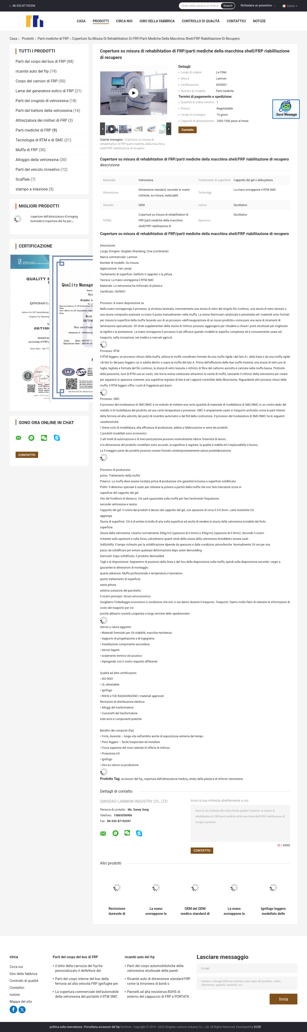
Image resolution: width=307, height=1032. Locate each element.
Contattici (236, 21)
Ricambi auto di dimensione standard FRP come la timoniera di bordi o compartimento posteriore (158, 982)
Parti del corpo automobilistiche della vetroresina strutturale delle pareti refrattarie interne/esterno (155, 969)
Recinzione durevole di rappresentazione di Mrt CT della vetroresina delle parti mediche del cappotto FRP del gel (117, 911)
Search (227, 5)
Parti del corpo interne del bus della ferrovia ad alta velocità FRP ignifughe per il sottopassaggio (86, 982)
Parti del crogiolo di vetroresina (42, 100)
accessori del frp (131, 779)
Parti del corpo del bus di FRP (41, 61)
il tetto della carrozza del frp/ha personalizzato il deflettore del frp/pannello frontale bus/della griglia (83, 969)
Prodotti (101, 21)
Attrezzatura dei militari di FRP (41, 120)
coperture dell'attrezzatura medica (166, 779)
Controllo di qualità (200, 21)
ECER (257, 1027)
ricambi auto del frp (32, 71)
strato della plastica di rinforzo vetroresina (216, 779)
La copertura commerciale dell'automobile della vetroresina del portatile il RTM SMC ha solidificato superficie (87, 995)
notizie (259, 21)
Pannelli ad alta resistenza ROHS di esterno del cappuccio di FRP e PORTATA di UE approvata (158, 995)
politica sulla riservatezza (66, 1027)
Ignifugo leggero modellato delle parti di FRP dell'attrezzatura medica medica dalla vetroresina (273, 911)
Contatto (188, 130)
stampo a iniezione (32, 189)
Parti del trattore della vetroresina (44, 110)
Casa (81, 21)
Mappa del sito (21, 1001)
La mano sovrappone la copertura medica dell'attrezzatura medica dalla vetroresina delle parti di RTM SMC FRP (234, 911)
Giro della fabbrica (157, 21)
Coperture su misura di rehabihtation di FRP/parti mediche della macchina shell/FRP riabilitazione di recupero (132, 144)
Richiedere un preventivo (256, 5)
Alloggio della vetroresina (37, 159)
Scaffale (23, 179)
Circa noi (124, 21)
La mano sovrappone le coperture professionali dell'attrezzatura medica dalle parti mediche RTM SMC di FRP (156, 911)
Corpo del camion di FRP (37, 81)
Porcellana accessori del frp (102, 1027)
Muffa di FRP (27, 150)
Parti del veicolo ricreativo (38, 169)
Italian (292, 5)
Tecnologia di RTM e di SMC (39, 140)
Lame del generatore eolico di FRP (45, 91)
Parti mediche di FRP (53, 38)
